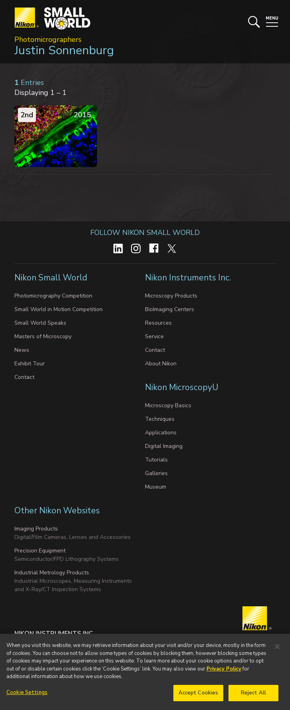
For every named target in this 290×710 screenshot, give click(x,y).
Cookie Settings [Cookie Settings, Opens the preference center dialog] (27, 696)
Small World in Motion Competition (58, 309)
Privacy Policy (224, 673)
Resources (158, 323)
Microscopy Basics (168, 405)
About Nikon (161, 363)
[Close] (277, 651)
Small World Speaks (40, 323)
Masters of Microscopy (43, 336)
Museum (155, 487)
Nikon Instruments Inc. (189, 277)
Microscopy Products (171, 296)
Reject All (253, 697)
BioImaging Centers (169, 309)
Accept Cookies (198, 697)
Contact (24, 377)
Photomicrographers (47, 39)
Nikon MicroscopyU (181, 387)
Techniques (160, 419)
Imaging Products (36, 528)
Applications (161, 432)
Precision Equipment (40, 550)
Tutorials (156, 459)
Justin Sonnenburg (64, 50)
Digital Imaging (164, 446)
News (21, 350)
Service (154, 336)
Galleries (156, 473)
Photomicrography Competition (53, 296)
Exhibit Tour (29, 363)
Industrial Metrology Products (51, 572)
